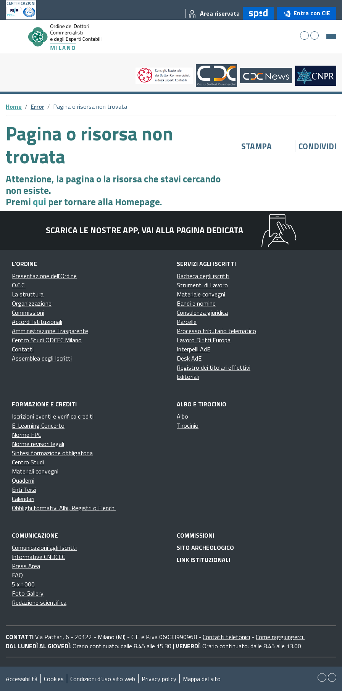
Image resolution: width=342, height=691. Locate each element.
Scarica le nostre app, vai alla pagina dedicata (144, 230)
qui (39, 202)
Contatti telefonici (226, 636)
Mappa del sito (202, 678)
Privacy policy (159, 678)
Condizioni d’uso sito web (102, 678)
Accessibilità (21, 678)
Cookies (54, 678)
